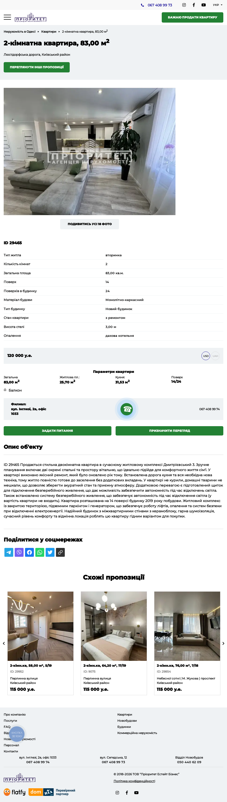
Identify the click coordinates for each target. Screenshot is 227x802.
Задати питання (57, 431)
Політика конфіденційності (134, 781)
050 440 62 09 (189, 762)
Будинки (124, 727)
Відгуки (9, 733)
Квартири (48, 31)
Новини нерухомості (19, 739)
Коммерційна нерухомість (137, 733)
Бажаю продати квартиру (192, 17)
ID (6, 464)
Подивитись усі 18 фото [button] (90, 224)
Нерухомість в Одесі (19, 31)
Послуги (10, 720)
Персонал (11, 745)
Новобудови (127, 720)
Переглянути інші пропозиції (37, 67)
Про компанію (15, 714)
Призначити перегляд (169, 431)
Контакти (11, 751)
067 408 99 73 (160, 5)
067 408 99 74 (209, 409)
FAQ (7, 727)
